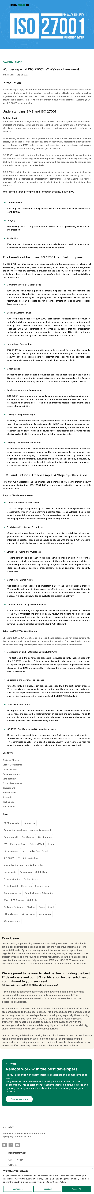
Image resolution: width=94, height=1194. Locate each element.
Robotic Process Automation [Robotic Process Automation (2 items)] (39, 893)
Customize (18, 1189)
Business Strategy (12, 760)
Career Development (13, 764)
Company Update (11, 774)
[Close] (92, 1168)
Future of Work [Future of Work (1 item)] (37, 844)
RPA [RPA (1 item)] (6, 900)
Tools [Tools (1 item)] (41, 907)
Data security (9, 778)
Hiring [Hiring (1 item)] (51, 844)
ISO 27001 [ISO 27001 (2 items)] (9, 858)
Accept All (76, 1189)
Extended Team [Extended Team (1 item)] (18, 844)
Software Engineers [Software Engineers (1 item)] (13, 907)
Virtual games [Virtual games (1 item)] (28, 914)
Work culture (9, 806)
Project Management (13, 783)
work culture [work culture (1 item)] (45, 914)
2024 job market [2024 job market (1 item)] (12, 823)
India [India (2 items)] (23, 851)
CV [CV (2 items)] (5, 844)
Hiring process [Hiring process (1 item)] (11, 851)
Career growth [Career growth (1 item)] (11, 837)
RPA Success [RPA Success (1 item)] (17, 900)
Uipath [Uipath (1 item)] (51, 907)
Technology (8, 802)
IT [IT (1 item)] (19, 858)
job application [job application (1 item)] (30, 858)
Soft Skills (7, 797)
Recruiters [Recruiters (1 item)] (26, 886)
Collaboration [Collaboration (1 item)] (45, 837)
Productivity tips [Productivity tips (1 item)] (12, 879)
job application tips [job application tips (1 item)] (13, 865)
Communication (10, 769)
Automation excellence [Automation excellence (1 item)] (15, 830)
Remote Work (9, 792)
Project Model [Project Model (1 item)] (11, 886)
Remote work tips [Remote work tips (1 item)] (12, 893)
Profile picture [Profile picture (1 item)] (31, 879)
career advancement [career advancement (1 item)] (40, 830)
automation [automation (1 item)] (29, 823)
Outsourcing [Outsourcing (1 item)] (26, 872)
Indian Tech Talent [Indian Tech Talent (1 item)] (39, 851)
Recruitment (9, 788)
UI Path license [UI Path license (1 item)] (11, 914)
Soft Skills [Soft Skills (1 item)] (32, 900)
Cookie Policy (59, 1182)
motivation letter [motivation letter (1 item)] (34, 865)
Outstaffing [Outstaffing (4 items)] (41, 872)
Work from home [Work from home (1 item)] (12, 921)
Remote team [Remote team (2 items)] (42, 886)
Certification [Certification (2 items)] (28, 837)
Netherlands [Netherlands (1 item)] (10, 872)
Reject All (47, 1189)
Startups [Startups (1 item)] (31, 907)
